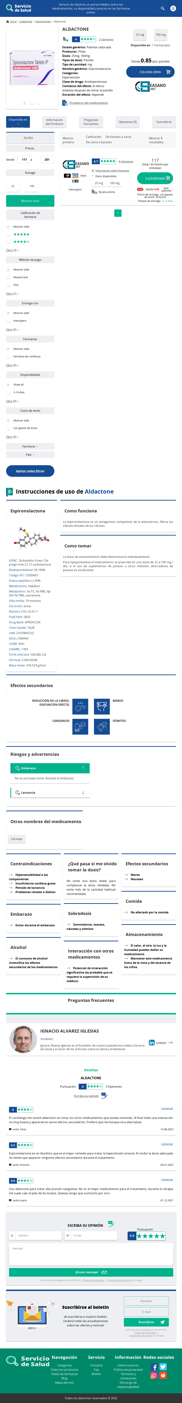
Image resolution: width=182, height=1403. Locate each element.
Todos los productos (64, 1370)
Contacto (96, 1365)
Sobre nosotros (128, 1365)
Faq (96, 1370)
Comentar (167, 1108)
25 (12, 186)
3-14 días (19, 392)
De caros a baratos (99, 142)
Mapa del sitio (64, 1383)
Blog (65, 1378)
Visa (16, 284)
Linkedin (161, 1042)
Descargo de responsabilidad (128, 1385)
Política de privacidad (93, 1280)
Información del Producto (54, 122)
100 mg (161, 35)
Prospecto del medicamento (88, 103)
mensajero (20, 320)
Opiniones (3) (128, 122)
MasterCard (21, 277)
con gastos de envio (25, 428)
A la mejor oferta (150, 71)
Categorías (64, 1365)
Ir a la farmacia (155, 178)
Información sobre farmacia (112, 170)
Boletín (96, 1374)
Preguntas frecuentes (91, 122)
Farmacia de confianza (27, 356)
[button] (25, 103)
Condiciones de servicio (119, 1280)
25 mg (140, 35)
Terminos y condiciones (128, 1376)
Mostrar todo (30, 201)
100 (31, 186)
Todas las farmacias (64, 1374)
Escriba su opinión (91, 1095)
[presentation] (11, 66)
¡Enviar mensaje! (86, 1272)
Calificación (93, 137)
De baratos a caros (118, 137)
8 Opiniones (126, 161)
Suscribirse (164, 122)
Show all (19, 384)
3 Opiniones (106, 39)
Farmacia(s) (150, 45)
